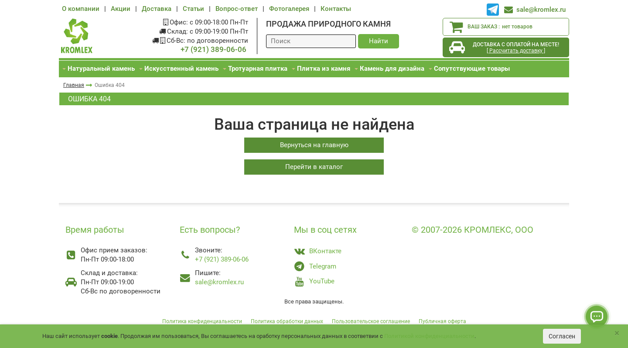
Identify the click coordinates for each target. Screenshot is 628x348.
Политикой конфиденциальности (429, 336)
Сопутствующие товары (472, 68)
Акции (120, 9)
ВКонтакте (325, 251)
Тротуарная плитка (257, 68)
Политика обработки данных (287, 321)
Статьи (193, 9)
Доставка (156, 9)
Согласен (562, 336)
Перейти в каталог (314, 167)
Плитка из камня (323, 68)
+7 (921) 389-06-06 (213, 49)
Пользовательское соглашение (371, 321)
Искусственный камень (181, 68)
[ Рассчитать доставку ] (516, 50)
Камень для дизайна (392, 68)
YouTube (321, 281)
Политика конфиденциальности (202, 321)
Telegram (322, 266)
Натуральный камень (101, 68)
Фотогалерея (289, 9)
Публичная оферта (442, 321)
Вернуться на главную (314, 145)
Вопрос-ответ (236, 9)
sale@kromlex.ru (541, 10)
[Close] (616, 333)
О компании (80, 9)
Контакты (336, 9)
